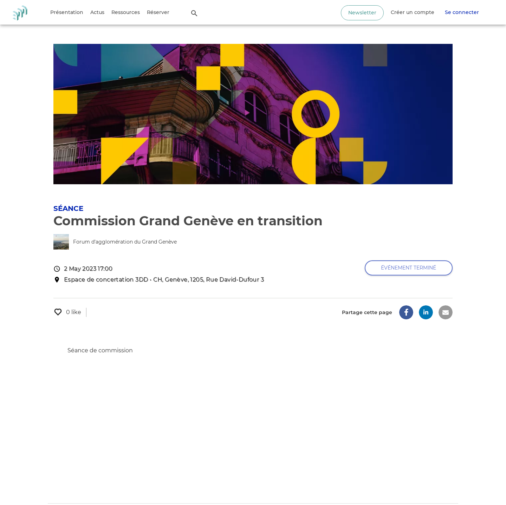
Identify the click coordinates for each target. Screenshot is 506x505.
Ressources (125, 12)
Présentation (66, 12)
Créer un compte (412, 12)
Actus (97, 12)
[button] (406, 312)
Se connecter (462, 12)
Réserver (158, 12)
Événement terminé (408, 268)
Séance (68, 208)
